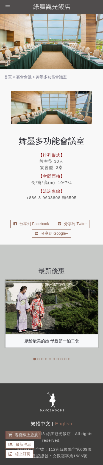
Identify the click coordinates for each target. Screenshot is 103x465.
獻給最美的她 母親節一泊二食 (51, 340)
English (64, 423)
